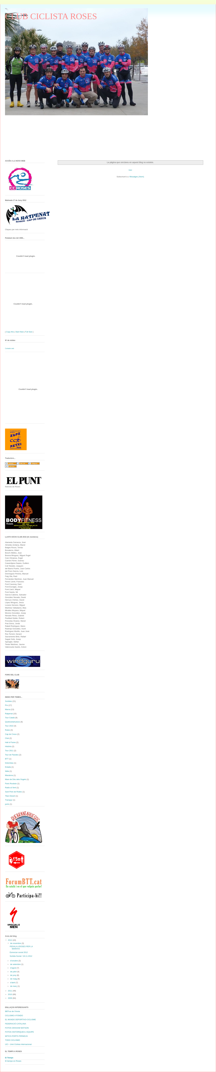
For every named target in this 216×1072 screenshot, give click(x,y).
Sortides (8, 701)
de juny (13, 975)
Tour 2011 (9, 750)
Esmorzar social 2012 (19, 952)
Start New (19, 332)
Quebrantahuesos (12, 722)
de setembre (15, 964)
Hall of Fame (10, 742)
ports (7, 804)
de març (14, 986)
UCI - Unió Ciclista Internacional (18, 1044)
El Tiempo (9, 1058)
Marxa (7, 709)
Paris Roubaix (11, 783)
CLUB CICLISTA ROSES (51, 16)
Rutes (7, 730)
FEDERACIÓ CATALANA (15, 1024)
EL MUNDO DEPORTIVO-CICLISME (20, 1019)
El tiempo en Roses (13, 1061)
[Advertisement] (49, 136)
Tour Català (10, 718)
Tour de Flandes (11, 755)
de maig (13, 979)
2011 (10, 991)
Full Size (28, 332)
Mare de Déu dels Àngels (15, 779)
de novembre (16, 943)
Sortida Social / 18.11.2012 (21, 956)
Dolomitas (9, 763)
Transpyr (8, 800)
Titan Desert (10, 796)
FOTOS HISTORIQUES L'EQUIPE (19, 1032)
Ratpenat (9, 714)
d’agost (13, 968)
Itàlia (7, 771)
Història (8, 746)
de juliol (13, 972)
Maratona (9, 775)
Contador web (9, 348)
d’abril (13, 982)
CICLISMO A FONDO (14, 1015)
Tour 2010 (9, 726)
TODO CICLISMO (12, 1040)
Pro (6, 705)
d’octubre (14, 961)
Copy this (10, 332)
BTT (7, 759)
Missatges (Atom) (136, 177)
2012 (10, 940)
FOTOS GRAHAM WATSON (17, 1028)
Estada (8, 767)
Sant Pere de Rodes (13, 792)
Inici (130, 170)
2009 (10, 998)
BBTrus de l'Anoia (12, 1011)
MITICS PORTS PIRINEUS (16, 1036)
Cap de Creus (11, 734)
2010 (10, 994)
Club (7, 738)
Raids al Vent (10, 787)
